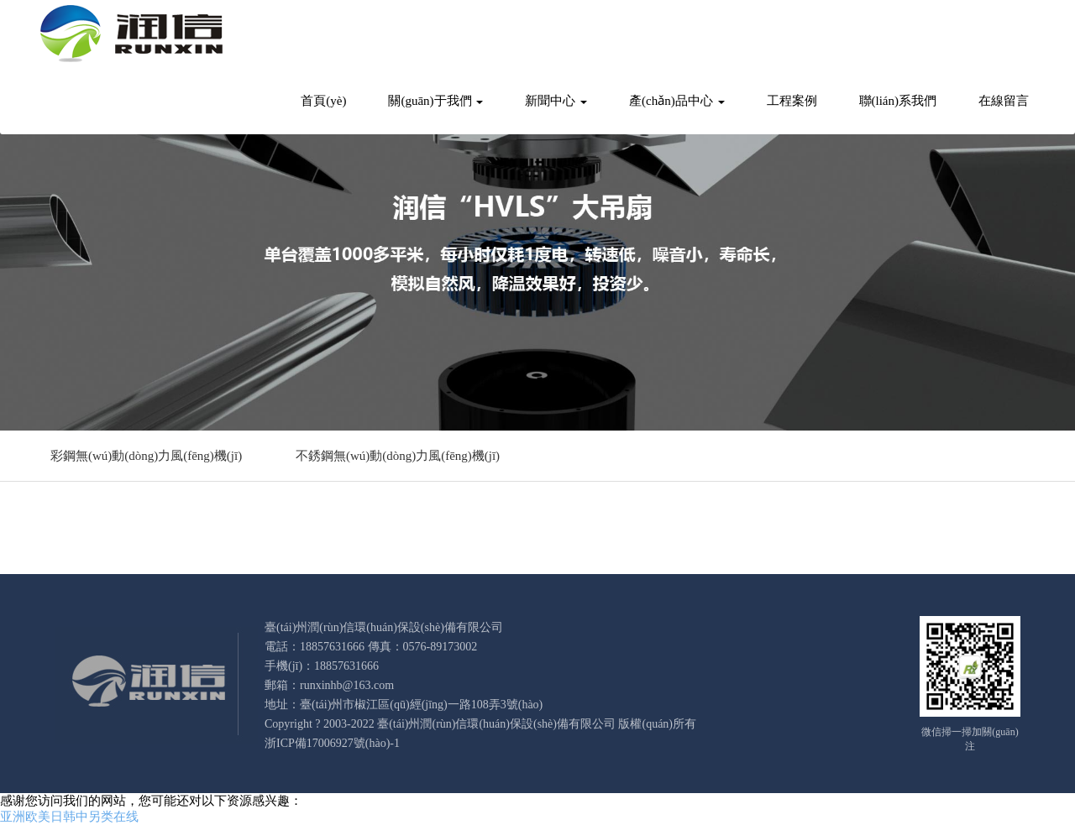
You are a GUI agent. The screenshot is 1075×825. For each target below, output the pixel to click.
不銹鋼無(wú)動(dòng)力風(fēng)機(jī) (398, 455)
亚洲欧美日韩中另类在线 (69, 816)
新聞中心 (556, 100)
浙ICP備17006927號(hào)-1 (332, 743)
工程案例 (792, 100)
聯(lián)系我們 (897, 100)
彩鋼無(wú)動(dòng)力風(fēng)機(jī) (146, 455)
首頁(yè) (323, 100)
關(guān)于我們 (435, 100)
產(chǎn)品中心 (676, 100)
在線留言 (1003, 100)
